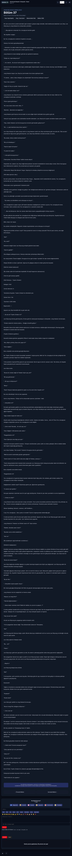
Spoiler (21, 812)
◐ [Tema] (2, 853)
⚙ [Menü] (69, 2)
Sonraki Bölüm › (52, 792)
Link (10, 812)
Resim (14, 812)
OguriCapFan (11, 18)
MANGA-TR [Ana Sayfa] (5, 2)
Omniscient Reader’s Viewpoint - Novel (19, 1)
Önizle (9, 838)
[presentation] (11, 834)
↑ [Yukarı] (6, 853)
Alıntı (18, 812)
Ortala (31, 812)
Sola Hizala (27, 812)
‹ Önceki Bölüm (19, 792)
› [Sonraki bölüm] (66, 2)
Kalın (3, 812)
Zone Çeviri (21, 18)
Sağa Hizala (36, 812)
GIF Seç (4, 828)
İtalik (7, 812)
